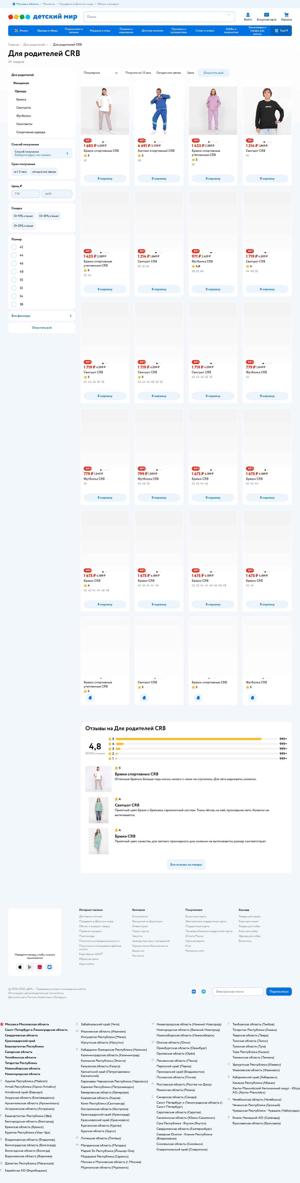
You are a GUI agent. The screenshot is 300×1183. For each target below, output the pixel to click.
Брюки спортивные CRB (136, 774)
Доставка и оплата (90, 916)
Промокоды (87, 936)
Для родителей (34, 45)
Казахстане (45, 997)
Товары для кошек (250, 916)
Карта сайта (86, 964)
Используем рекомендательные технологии (36, 993)
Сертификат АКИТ (91, 954)
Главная (13, 45)
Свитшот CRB (127, 805)
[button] (281, 30)
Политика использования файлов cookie (100, 947)
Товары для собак (249, 926)
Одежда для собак (250, 936)
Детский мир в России (22, 997)
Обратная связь (88, 959)
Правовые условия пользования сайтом (61, 989)
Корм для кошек (249, 921)
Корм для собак (248, 931)
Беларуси (60, 997)
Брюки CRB (125, 836)
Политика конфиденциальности (99, 941)
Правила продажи (90, 931)
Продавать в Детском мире (96, 921)
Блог (188, 946)
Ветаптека (245, 941)
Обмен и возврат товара (94, 926)
